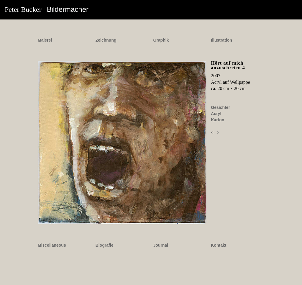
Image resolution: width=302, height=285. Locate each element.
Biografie (105, 245)
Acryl (216, 113)
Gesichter (220, 107)
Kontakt (218, 245)
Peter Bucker (46, 9)
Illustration (221, 40)
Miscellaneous (52, 245)
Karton (217, 119)
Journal (160, 245)
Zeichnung (106, 40)
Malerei (45, 40)
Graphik (161, 40)
